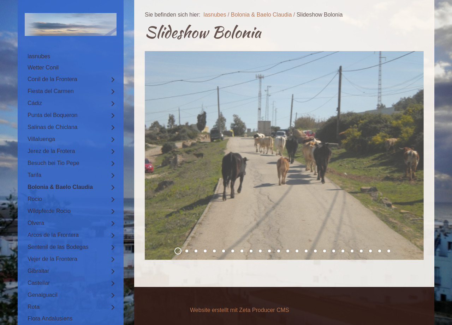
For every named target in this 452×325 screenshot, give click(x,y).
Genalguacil (43, 295)
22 (370, 251)
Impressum (212, 302)
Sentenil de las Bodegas (58, 247)
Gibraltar (38, 271)
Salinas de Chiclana (52, 127)
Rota (34, 307)
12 (278, 251)
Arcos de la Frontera (53, 235)
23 (379, 251)
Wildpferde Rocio (49, 211)
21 (361, 251)
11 (269, 251)
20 (352, 251)
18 (333, 251)
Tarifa (34, 175)
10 (260, 251)
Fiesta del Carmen (51, 91)
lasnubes (39, 56)
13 (287, 251)
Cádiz (35, 103)
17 (324, 251)
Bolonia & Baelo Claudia (60, 187)
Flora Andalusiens (50, 318)
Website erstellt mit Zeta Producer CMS (239, 310)
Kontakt (183, 302)
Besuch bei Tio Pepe (53, 163)
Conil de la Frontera (52, 79)
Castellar (39, 283)
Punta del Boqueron (52, 115)
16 (315, 251)
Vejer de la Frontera (52, 259)
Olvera (36, 223)
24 (388, 251)
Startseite (157, 302)
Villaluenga (41, 139)
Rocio (35, 199)
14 (297, 251)
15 (306, 251)
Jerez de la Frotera (51, 151)
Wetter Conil (43, 67)
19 (342, 251)
